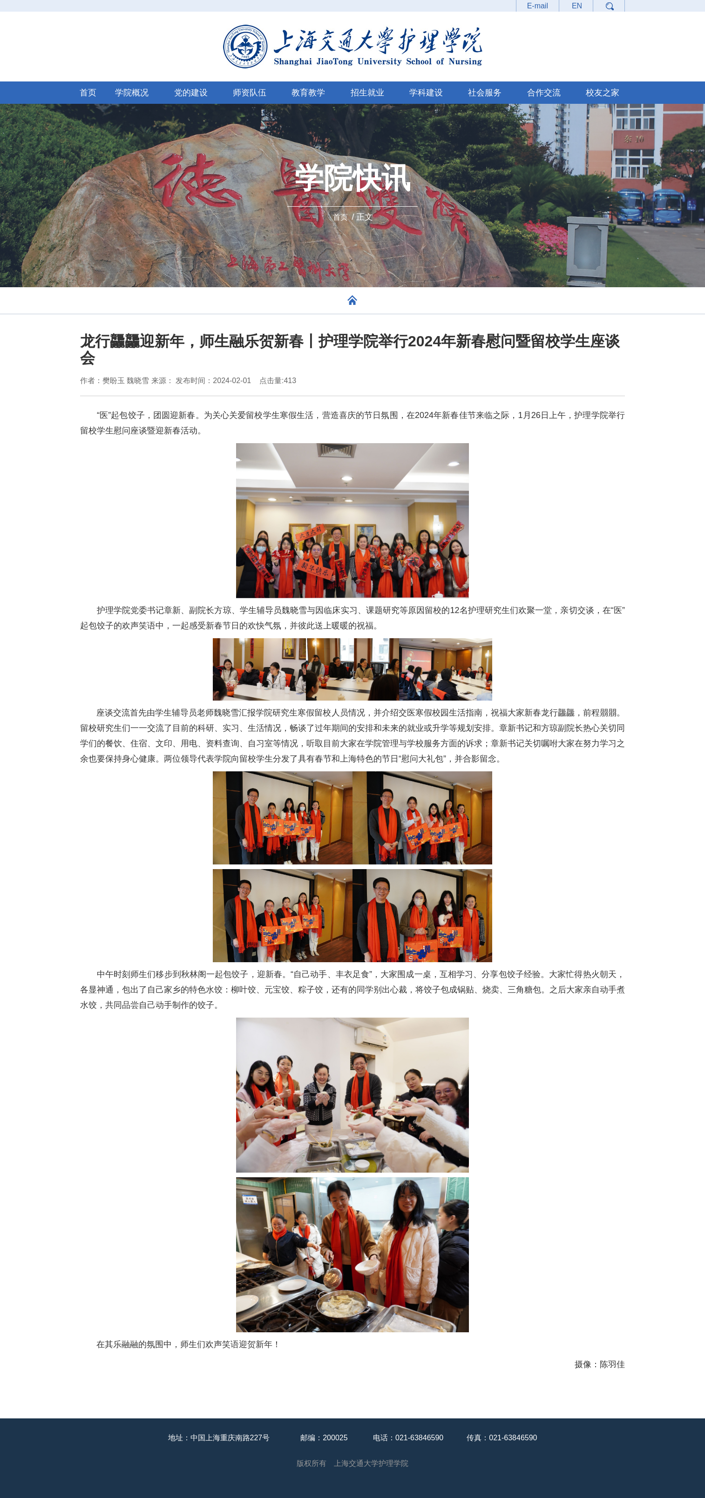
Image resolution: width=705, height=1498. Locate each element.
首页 (88, 92)
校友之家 (602, 92)
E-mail (537, 6)
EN (577, 6)
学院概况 (132, 92)
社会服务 (485, 92)
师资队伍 (249, 92)
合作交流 (544, 92)
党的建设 (191, 92)
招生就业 (367, 92)
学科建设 (426, 92)
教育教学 (308, 92)
